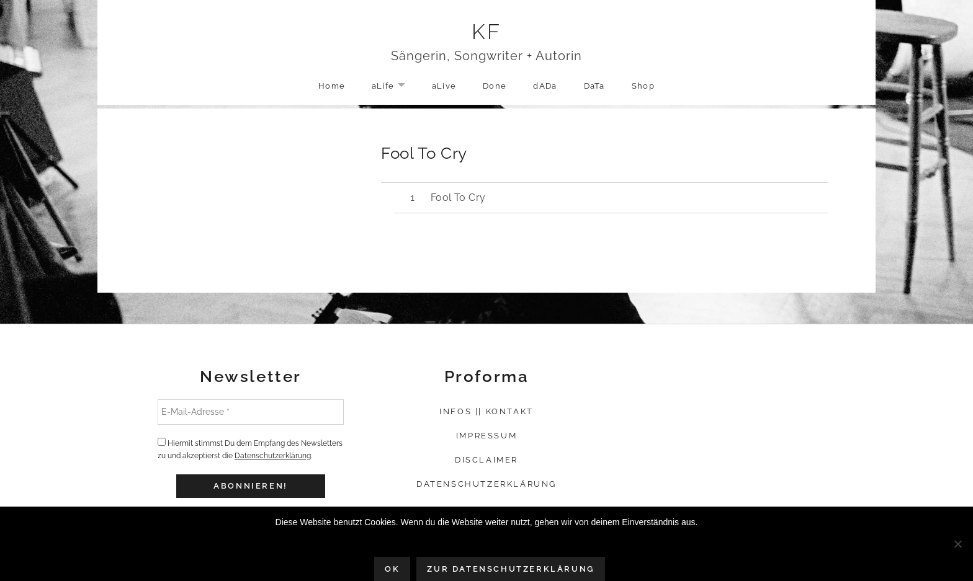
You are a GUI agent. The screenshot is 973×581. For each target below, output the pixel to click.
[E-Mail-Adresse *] (251, 411)
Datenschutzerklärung (273, 455)
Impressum (486, 435)
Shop (643, 86)
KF (487, 31)
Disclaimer (486, 459)
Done (494, 86)
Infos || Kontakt (486, 411)
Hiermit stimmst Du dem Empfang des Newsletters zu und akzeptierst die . (250, 449)
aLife (395, 86)
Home (331, 86)
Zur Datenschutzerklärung (510, 569)
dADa (545, 86)
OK (392, 569)
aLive (444, 86)
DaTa (594, 86)
